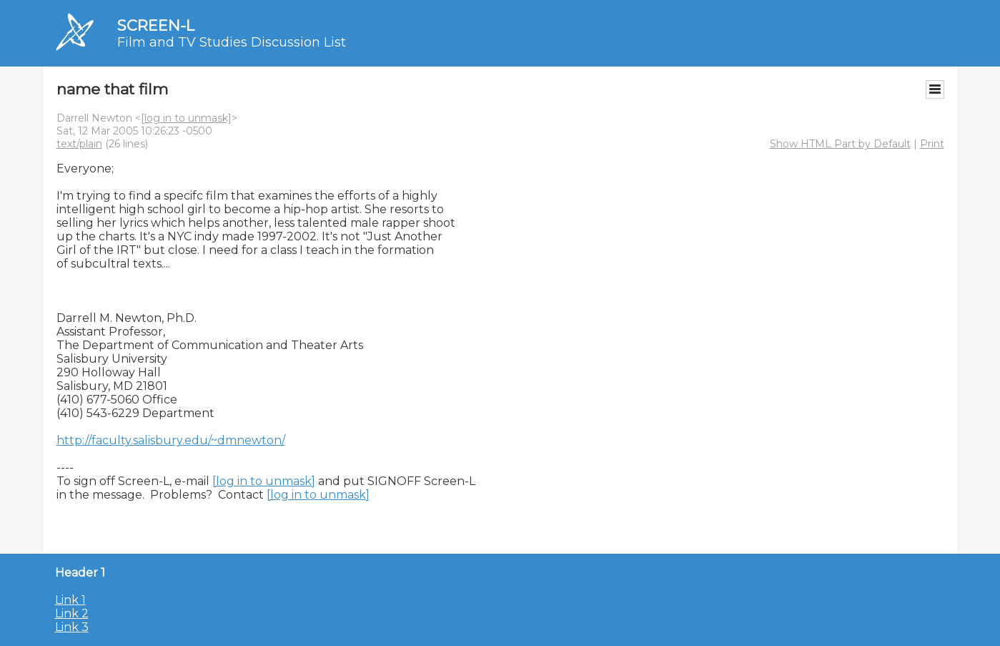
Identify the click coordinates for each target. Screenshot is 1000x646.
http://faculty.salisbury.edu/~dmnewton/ (170, 440)
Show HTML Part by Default (840, 143)
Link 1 (70, 600)
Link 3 (72, 627)
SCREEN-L (155, 25)
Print (932, 143)
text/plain (79, 143)
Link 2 (72, 613)
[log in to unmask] (186, 118)
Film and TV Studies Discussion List (231, 42)
